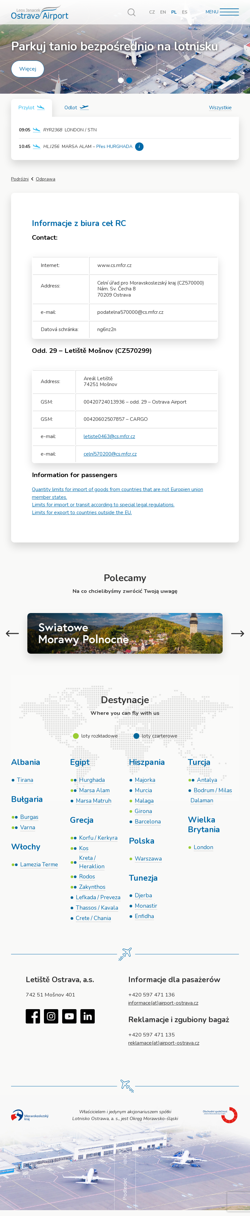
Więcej (27, 69)
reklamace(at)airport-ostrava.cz (165, 1047)
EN (163, 12)
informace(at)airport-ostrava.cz (165, 1007)
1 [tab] (121, 80)
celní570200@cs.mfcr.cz (110, 453)
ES (185, 12)
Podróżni (20, 179)
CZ (152, 12)
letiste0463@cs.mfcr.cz (109, 436)
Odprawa (45, 179)
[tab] (32, 108)
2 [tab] (129, 80)
